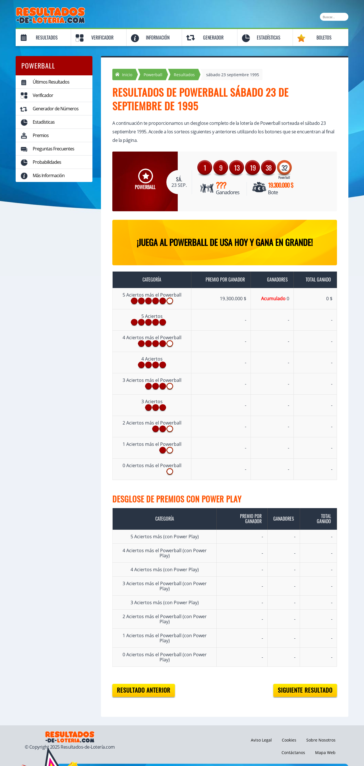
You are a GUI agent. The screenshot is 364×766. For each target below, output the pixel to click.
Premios (41, 135)
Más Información (49, 175)
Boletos (324, 38)
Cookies (289, 740)
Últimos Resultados (51, 82)
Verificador (102, 38)
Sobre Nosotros (321, 740)
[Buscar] (334, 17)
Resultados (47, 38)
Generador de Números (55, 108)
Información (157, 38)
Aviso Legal (261, 740)
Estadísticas (268, 38)
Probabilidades (47, 162)
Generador (213, 38)
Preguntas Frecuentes (53, 149)
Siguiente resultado (305, 690)
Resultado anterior (143, 690)
